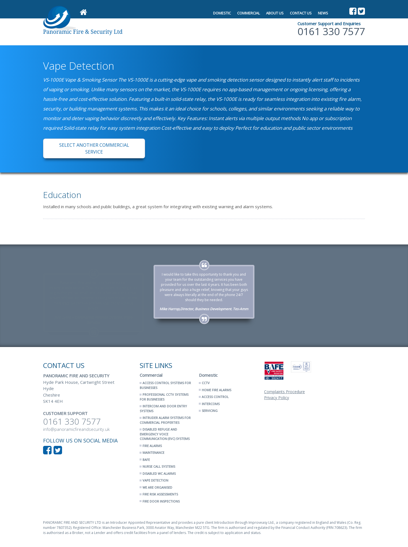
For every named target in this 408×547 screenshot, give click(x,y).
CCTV (206, 383)
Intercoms (211, 404)
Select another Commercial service (94, 148)
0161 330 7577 (331, 31)
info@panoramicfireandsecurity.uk (76, 429)
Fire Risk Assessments (160, 494)
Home (83, 12)
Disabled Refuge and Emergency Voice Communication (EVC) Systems (165, 434)
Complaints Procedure (284, 391)
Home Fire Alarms (216, 390)
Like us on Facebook (352, 11)
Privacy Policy (276, 397)
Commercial (248, 13)
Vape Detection (155, 480)
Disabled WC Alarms (159, 473)
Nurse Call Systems (159, 466)
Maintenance (153, 452)
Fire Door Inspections (161, 501)
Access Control (215, 397)
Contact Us (301, 13)
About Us (275, 13)
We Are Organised (157, 487)
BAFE (146, 459)
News (323, 13)
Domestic (222, 13)
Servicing (210, 410)
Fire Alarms (152, 446)
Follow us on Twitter (361, 11)
